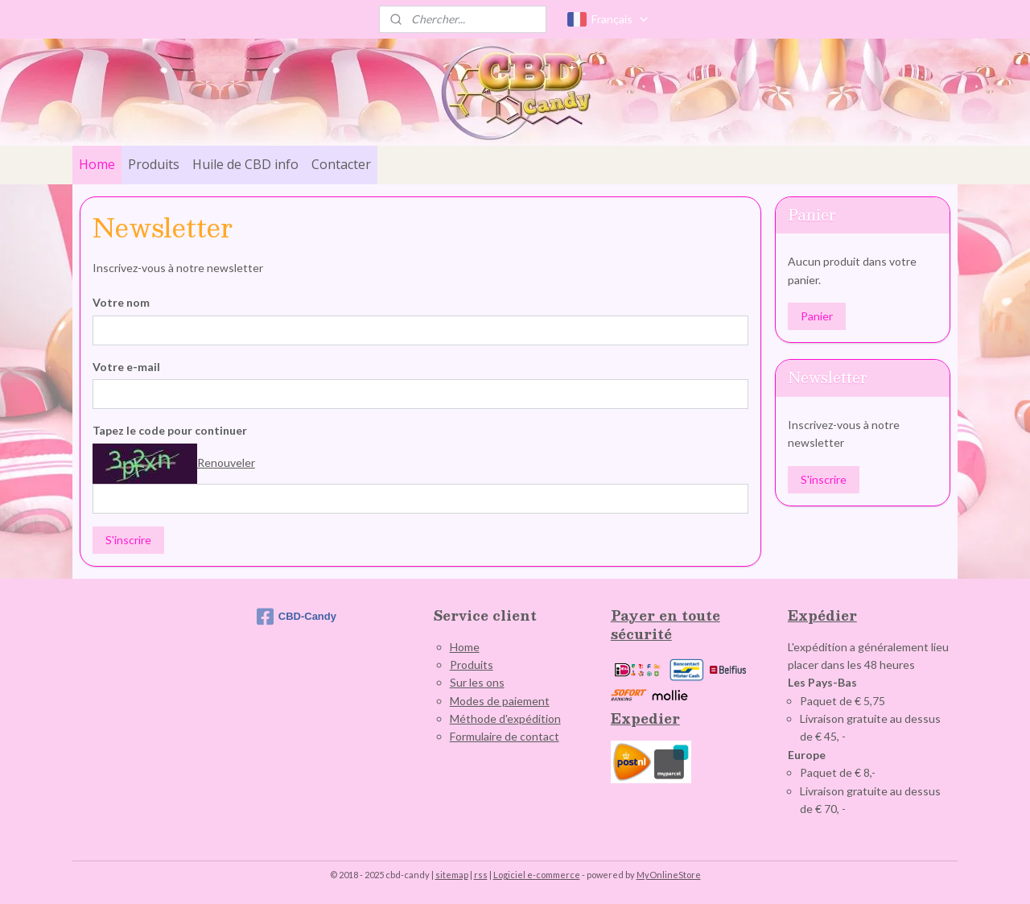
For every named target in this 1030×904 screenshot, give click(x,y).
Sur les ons (477, 682)
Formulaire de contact (504, 736)
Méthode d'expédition (505, 718)
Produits (153, 164)
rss (481, 874)
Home (97, 164)
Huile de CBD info (245, 164)
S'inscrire (128, 540)
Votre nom (121, 302)
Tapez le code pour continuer (170, 430)
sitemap (451, 874)
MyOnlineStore (669, 874)
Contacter (341, 164)
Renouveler (226, 462)
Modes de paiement (500, 701)
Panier (817, 316)
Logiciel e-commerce (536, 874)
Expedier (645, 718)
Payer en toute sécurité (665, 624)
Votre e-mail (126, 366)
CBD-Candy (296, 616)
